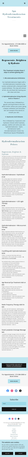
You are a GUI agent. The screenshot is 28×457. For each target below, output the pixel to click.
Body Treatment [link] (14, 436)
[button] (4, 3)
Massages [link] (14, 430)
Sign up (14, 409)
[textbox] (14, 403)
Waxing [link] (14, 432)
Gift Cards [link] (14, 438)
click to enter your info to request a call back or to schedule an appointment (14, 365)
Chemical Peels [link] (14, 434)
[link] (24, 3)
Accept (20, 453)
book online (14, 50)
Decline (7, 453)
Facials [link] (14, 429)
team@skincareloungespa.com (14, 425)
